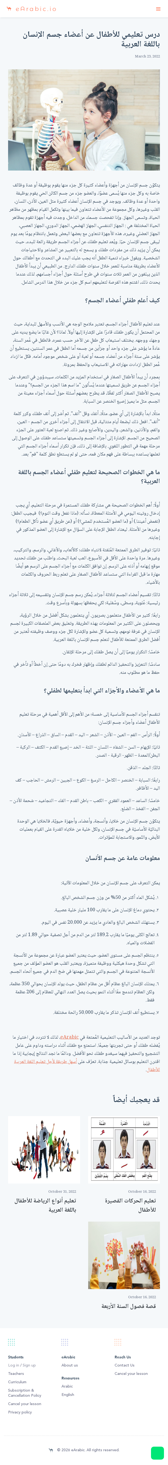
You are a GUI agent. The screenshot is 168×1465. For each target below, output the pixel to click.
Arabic (67, 1386)
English (67, 1395)
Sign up (29, 1365)
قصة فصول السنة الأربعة (128, 1306)
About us (69, 1365)
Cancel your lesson (24, 1404)
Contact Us (125, 1365)
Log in (13, 1365)
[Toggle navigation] (158, 9)
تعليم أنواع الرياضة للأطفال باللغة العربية (45, 1206)
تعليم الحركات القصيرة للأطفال (130, 1206)
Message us (157, 1453)
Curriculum (17, 1382)
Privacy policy (20, 1412)
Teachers (16, 1374)
